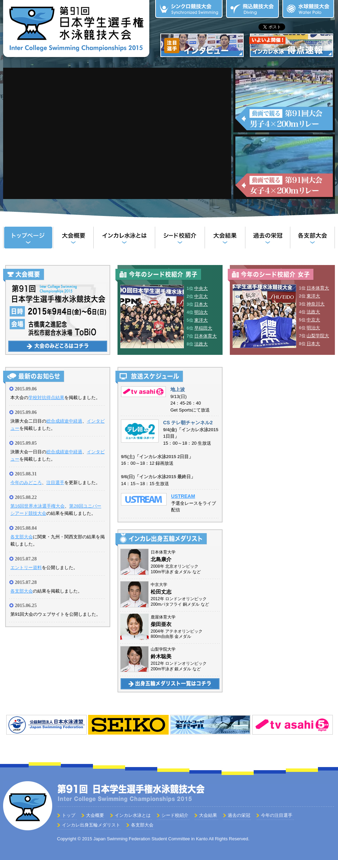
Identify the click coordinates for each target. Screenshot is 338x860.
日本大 (201, 304)
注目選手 (55, 482)
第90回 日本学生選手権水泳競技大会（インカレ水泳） (76, 30)
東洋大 (201, 320)
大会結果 (225, 237)
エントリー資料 (26, 567)
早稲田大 (203, 328)
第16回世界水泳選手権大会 (37, 506)
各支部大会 (312, 237)
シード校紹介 (180, 237)
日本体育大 (205, 336)
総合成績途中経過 (64, 421)
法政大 (201, 344)
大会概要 (73, 237)
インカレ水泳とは (124, 237)
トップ (28, 237)
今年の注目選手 (276, 815)
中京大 (201, 296)
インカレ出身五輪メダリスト (91, 825)
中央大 (201, 288)
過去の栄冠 (267, 237)
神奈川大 (316, 303)
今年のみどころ (26, 482)
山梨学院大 (318, 335)
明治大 (201, 312)
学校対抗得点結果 (46, 397)
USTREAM (183, 496)
